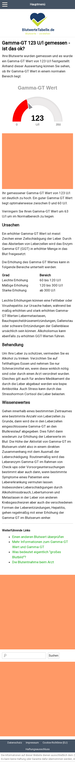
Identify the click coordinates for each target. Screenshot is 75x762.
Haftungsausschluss (38, 749)
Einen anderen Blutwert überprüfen (38, 537)
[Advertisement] (37, 161)
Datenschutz (14, 742)
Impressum (32, 742)
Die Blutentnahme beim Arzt (33, 562)
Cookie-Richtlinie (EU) (55, 742)
